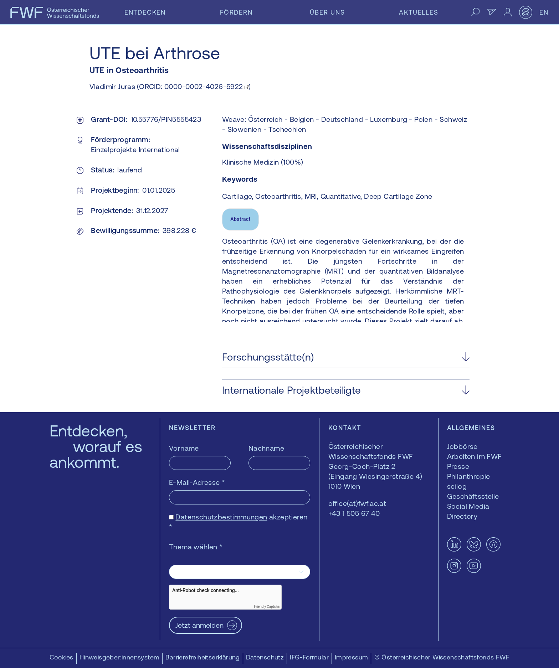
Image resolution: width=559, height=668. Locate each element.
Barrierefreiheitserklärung (202, 657)
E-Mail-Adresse (197, 482)
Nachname (266, 448)
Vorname (184, 448)
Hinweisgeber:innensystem (120, 657)
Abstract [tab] (240, 219)
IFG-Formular (309, 657)
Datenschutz (265, 657)
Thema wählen (196, 547)
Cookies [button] (61, 657)
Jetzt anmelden (199, 625)
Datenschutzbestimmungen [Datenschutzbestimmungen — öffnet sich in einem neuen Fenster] (221, 517)
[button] (346, 357)
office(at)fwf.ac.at (357, 503)
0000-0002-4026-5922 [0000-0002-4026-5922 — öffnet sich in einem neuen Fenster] (203, 86)
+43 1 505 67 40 (354, 513)
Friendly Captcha (267, 607)
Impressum (351, 657)
